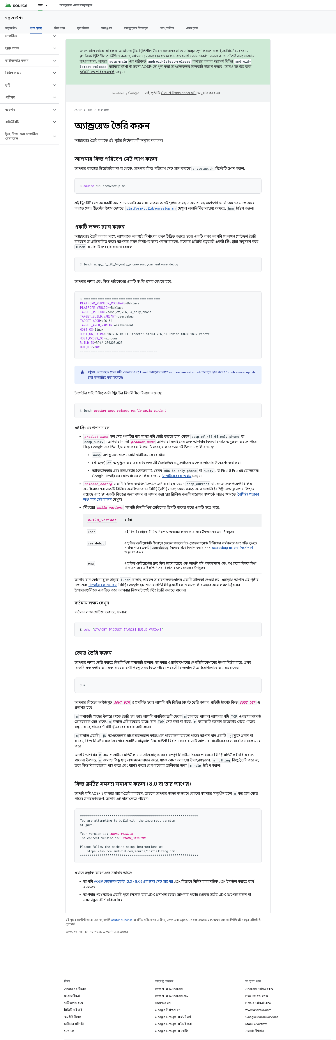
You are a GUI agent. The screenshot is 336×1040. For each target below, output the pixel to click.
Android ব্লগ (163, 1003)
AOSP (78, 110)
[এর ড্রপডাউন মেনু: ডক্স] (48, 5)
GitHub (69, 1031)
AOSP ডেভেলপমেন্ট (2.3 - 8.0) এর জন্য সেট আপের (133, 881)
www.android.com (258, 1010)
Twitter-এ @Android (169, 989)
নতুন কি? (11, 28)
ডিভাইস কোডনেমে (102, 585)
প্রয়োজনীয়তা (72, 996)
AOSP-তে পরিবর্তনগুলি (97, 72)
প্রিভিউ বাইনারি (73, 1010)
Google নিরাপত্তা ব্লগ (167, 1010)
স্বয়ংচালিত (167, 28)
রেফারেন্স (192, 28)
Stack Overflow (256, 1024)
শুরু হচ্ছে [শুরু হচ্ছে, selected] (36, 28)
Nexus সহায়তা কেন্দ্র (258, 1003)
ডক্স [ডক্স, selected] (40, 5)
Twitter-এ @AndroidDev (171, 996)
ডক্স (90, 110)
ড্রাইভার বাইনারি (74, 1024)
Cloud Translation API (178, 93)
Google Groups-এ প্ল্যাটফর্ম (173, 1017)
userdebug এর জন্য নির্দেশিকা (232, 548)
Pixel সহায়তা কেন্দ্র (256, 996)
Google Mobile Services (261, 1017)
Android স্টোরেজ (75, 989)
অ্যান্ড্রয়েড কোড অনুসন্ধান (76, 5)
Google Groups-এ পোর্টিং (171, 1031)
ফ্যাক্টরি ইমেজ (72, 1017)
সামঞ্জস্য (106, 28)
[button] (26, 36)
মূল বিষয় (83, 28)
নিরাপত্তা (59, 28)
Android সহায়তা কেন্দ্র (259, 989)
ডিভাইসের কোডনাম (176, 476)
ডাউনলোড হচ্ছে (73, 1003)
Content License (122, 920)
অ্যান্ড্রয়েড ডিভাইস (136, 28)
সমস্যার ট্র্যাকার (254, 1031)
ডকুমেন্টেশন (14, 18)
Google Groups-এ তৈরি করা (173, 1024)
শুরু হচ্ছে (103, 110)
